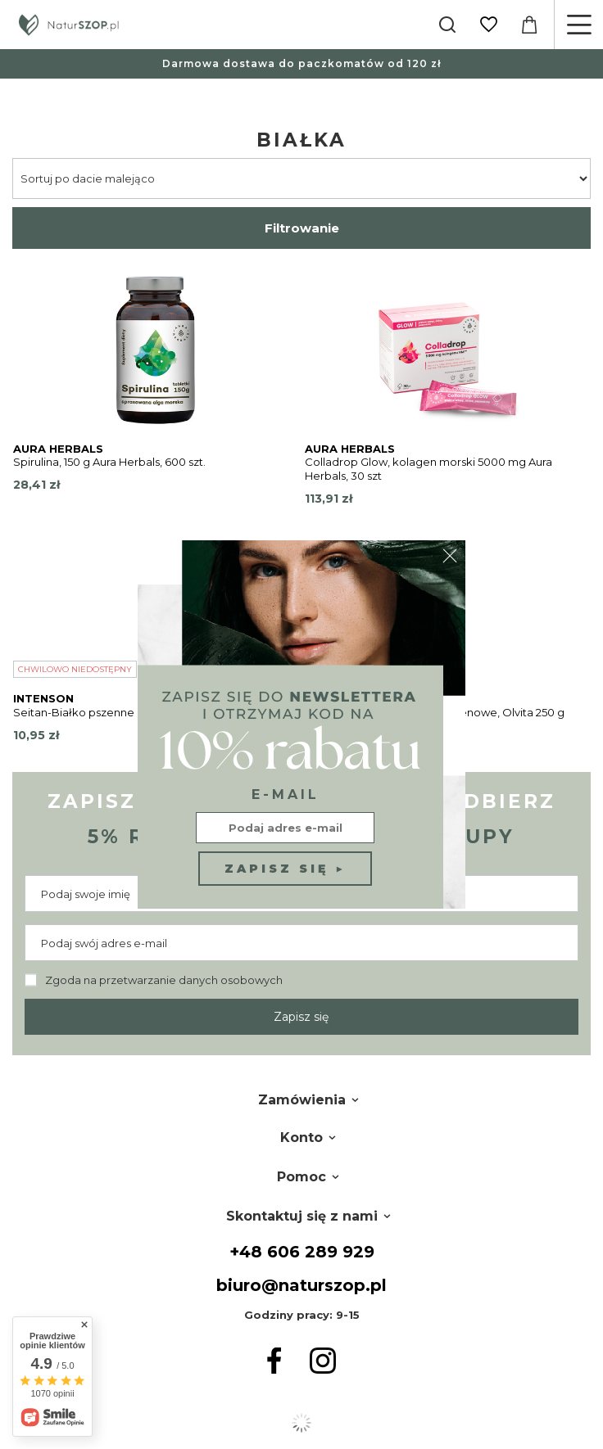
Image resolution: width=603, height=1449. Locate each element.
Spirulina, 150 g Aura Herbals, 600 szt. (109, 461)
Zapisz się (301, 1016)
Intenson (43, 698)
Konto (301, 1137)
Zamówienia (302, 1100)
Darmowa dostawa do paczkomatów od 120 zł (301, 63)
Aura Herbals (58, 448)
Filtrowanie (302, 228)
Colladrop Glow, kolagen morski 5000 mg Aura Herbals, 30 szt (428, 468)
